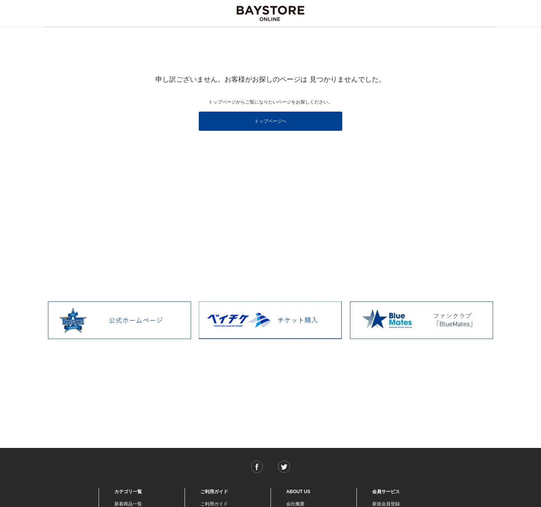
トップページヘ (270, 121)
